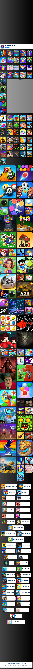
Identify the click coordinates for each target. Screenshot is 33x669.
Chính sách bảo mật (11, 665)
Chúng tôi (4, 665)
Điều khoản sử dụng (22, 665)
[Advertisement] (16, 643)
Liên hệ (29, 665)
